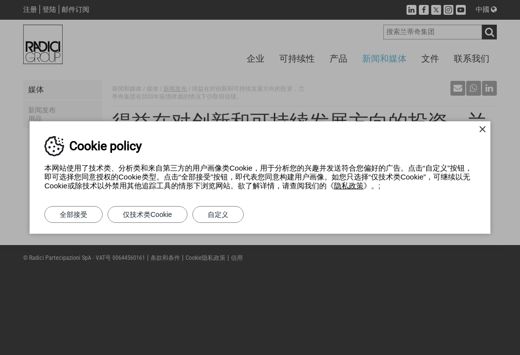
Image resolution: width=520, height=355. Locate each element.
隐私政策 (349, 185)
